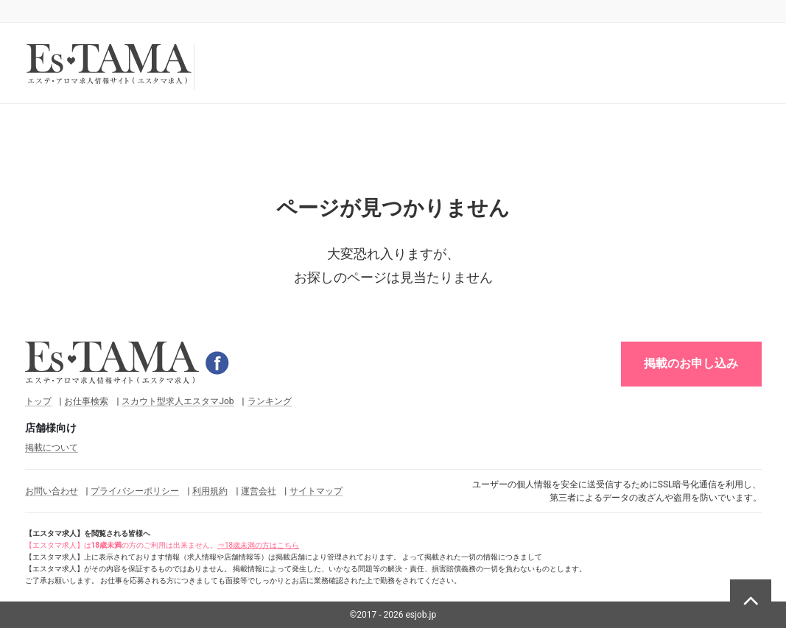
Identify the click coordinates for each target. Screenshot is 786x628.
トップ (38, 401)
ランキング (270, 401)
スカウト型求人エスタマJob (178, 401)
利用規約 (210, 491)
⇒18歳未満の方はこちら (258, 545)
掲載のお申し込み (691, 363)
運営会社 (258, 491)
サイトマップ (316, 491)
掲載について (51, 447)
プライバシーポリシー (135, 491)
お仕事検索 (86, 401)
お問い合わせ (51, 491)
